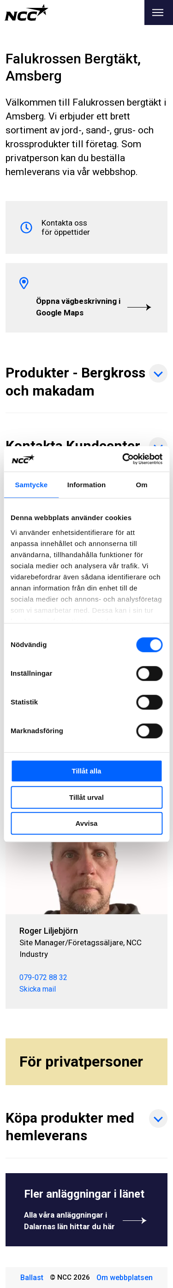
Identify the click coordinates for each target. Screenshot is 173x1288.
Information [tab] (86, 485)
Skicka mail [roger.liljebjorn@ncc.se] (37, 989)
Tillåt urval (86, 797)
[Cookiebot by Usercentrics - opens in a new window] (123, 459)
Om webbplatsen (124, 1277)
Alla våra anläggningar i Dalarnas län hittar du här (86, 1220)
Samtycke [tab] (31, 485)
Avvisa (87, 823)
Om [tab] (142, 485)
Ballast (31, 1277)
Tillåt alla (86, 771)
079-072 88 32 (43, 977)
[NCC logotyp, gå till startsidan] (26, 12)
